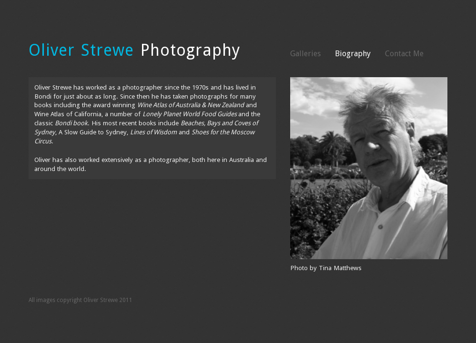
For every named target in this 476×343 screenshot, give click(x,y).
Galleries (305, 53)
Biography (353, 53)
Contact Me (404, 53)
